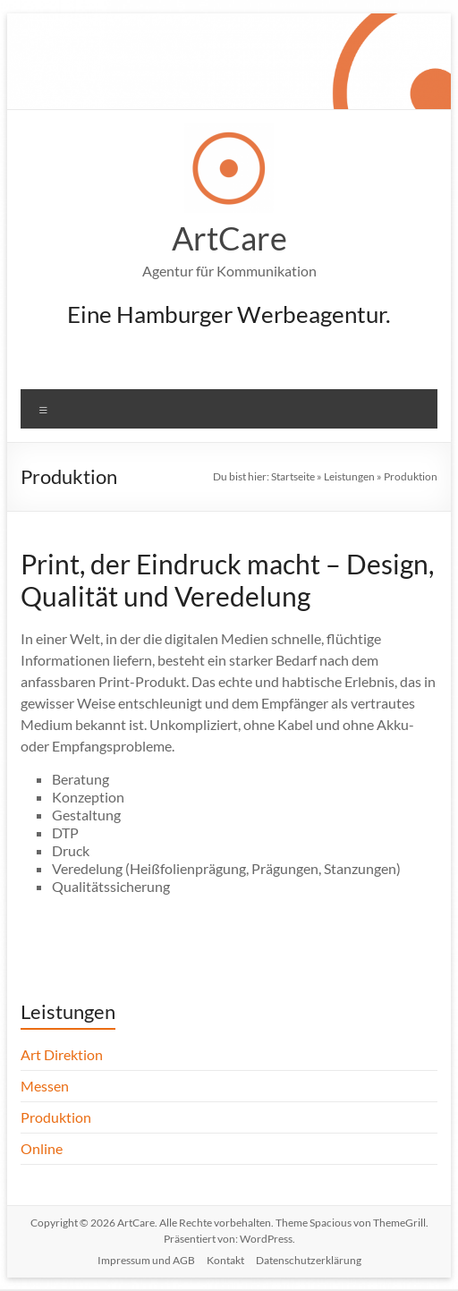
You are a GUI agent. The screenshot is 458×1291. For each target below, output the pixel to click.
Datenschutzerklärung (308, 1260)
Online (42, 1148)
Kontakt (225, 1260)
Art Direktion (62, 1054)
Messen (45, 1085)
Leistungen (349, 476)
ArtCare (229, 238)
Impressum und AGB (146, 1260)
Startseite (293, 476)
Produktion (56, 1116)
